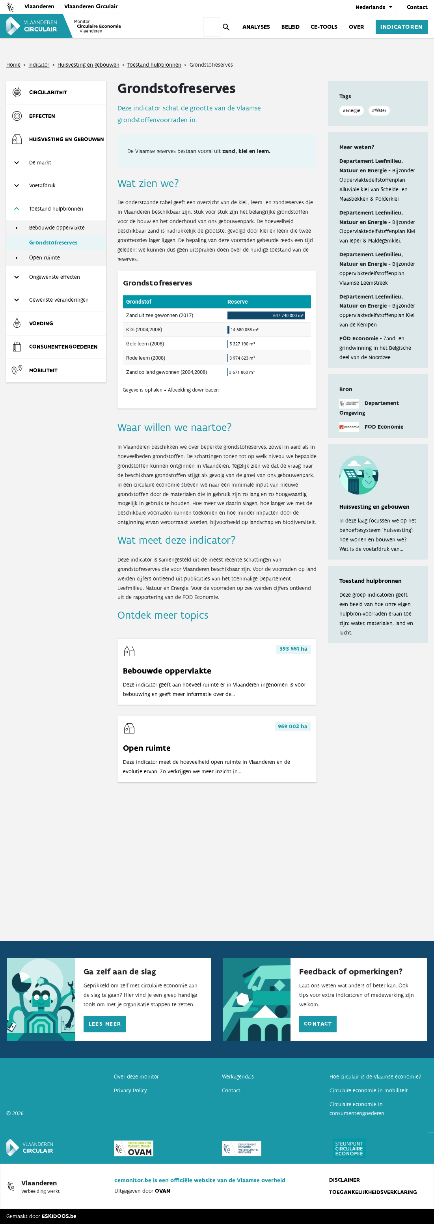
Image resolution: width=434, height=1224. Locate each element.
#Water (379, 110)
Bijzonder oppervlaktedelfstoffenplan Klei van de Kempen (377, 315)
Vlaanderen (39, 6)
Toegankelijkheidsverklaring (373, 1192)
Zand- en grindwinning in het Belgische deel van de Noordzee (375, 348)
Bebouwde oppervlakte (57, 227)
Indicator (38, 64)
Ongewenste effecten (54, 276)
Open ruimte (44, 257)
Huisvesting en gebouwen (88, 64)
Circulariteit (48, 92)
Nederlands (370, 7)
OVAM (162, 1190)
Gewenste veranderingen (59, 299)
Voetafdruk (42, 185)
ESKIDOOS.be (59, 1216)
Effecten (42, 115)
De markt (40, 162)
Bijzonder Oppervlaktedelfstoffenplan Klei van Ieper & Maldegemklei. (377, 231)
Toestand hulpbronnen (154, 64)
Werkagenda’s (238, 1076)
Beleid (290, 26)
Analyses (256, 26)
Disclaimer (344, 1179)
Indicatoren (401, 26)
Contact (417, 7)
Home (13, 64)
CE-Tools (324, 26)
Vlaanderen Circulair (91, 6)
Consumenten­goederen (63, 346)
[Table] (217, 340)
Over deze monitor (136, 1076)
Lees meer (105, 1023)
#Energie (351, 110)
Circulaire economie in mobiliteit (369, 1090)
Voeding (41, 323)
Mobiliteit (43, 370)
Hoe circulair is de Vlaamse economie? (375, 1076)
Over (356, 26)
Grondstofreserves (53, 242)
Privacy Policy (130, 1090)
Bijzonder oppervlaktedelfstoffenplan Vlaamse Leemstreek (377, 273)
